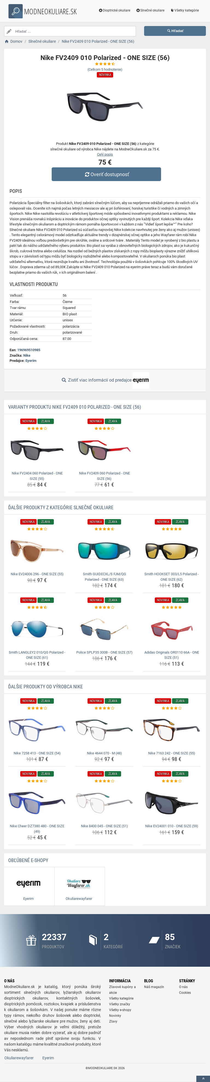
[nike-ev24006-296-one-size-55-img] (37, 551)
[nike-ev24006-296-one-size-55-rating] (37, 529)
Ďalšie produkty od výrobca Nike (45, 686)
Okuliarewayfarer (19, 1058)
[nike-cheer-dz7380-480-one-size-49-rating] (37, 781)
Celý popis (105, 154)
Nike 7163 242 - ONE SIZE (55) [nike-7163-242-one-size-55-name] (171, 753)
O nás (183, 987)
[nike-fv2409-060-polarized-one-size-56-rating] (104, 428)
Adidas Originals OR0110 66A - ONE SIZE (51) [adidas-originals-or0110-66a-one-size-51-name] (171, 655)
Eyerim (30, 361)
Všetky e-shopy (120, 1010)
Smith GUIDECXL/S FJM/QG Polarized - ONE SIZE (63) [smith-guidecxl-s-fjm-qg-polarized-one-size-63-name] (104, 577)
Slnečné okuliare (150, 10)
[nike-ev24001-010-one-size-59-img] (171, 803)
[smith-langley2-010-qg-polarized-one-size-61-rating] (37, 607)
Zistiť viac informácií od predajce (105, 380)
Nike (26, 355)
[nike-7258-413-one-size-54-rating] (37, 708)
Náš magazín (154, 987)
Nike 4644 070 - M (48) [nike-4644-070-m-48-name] (104, 753)
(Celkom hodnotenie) (105, 69)
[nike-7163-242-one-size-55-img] (171, 730)
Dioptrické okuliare (114, 10)
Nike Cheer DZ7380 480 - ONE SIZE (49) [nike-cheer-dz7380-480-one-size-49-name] (37, 829)
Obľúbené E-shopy (28, 860)
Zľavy (113, 1021)
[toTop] (203, 1079)
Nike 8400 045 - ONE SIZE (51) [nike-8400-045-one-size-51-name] (104, 826)
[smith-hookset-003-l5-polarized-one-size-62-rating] (171, 529)
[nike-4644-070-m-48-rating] (104, 708)
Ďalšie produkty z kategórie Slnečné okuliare (60, 507)
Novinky (115, 1016)
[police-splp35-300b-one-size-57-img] (104, 629)
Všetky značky (119, 1004)
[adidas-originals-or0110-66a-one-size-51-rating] (171, 607)
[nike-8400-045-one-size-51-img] (104, 803)
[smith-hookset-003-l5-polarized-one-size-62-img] (171, 551)
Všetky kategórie (184, 10)
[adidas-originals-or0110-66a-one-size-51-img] (171, 629)
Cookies (185, 993)
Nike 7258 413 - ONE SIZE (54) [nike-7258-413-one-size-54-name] (37, 753)
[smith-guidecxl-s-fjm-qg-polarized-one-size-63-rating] (104, 529)
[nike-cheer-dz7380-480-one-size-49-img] (37, 803)
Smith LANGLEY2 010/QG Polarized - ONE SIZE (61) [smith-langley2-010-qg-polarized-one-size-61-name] (37, 655)
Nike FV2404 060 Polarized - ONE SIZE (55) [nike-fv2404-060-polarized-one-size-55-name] (37, 476)
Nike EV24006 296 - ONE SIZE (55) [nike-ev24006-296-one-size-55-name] (37, 574)
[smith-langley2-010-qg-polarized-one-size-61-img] (37, 629)
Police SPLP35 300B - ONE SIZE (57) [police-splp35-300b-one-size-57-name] (104, 652)
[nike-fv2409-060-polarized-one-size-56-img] (104, 450)
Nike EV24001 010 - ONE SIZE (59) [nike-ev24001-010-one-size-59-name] (171, 826)
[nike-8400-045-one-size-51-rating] (104, 781)
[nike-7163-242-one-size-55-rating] (171, 708)
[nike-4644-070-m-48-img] (104, 730)
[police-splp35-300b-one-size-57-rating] (104, 607)
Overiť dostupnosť (106, 174)
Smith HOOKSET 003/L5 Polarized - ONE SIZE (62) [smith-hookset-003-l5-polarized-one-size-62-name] (171, 577)
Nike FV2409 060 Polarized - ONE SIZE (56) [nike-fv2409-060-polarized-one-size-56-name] (104, 476)
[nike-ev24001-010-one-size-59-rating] (171, 781)
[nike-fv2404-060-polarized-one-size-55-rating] (37, 428)
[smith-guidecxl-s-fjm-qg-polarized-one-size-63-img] (104, 551)
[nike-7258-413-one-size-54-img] (37, 730)
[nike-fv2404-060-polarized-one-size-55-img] (37, 450)
